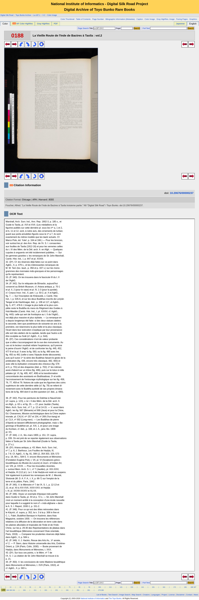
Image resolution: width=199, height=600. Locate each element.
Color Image (52, 15)
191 (13, 590)
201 (24, 590)
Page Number (98, 19)
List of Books (102, 595)
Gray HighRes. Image (165, 19)
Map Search (136, 595)
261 (88, 590)
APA (34, 199)
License (172, 595)
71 (69, 587)
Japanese (180, 24)
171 (174, 587)
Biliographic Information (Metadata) (120, 19)
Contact (189, 595)
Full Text (146, 28)
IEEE (51, 199)
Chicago (26, 199)
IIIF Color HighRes (22, 24)
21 (20, 587)
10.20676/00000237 (181, 193)
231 (56, 590)
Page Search (83, 28)
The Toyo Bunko (115, 598)
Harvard (43, 199)
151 (153, 587)
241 (67, 590)
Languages (155, 595)
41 (40, 587)
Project (164, 595)
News (196, 595)
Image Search (124, 595)
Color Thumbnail (67, 19)
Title (102, 28)
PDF (56, 24)
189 (7, 590)
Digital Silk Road (6, 15)
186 (192, 587)
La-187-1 (36, 15)
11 (10, 587)
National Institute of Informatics (93, 598)
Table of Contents (83, 19)
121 (121, 587)
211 (35, 590)
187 (195, 587)
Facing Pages (182, 19)
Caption (139, 19)
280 (102, 590)
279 (99, 590)
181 (185, 587)
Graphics (193, 19)
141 (142, 587)
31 (30, 587)
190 (10, 590)
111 (110, 587)
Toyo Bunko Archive (23, 15)
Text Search (113, 595)
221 (45, 590)
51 (50, 587)
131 (132, 587)
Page (124, 28)
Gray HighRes (43, 24)
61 (60, 587)
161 (164, 587)
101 (99, 587)
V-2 (43, 15)
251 (78, 590)
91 (89, 587)
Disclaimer (180, 595)
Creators (146, 595)
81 (79, 587)
